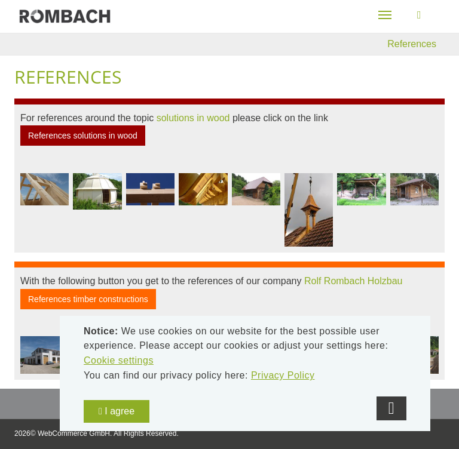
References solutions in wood (82, 135)
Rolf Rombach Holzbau (353, 281)
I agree (116, 411)
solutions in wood (193, 118)
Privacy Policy (283, 375)
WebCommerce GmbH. (75, 433)
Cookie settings (119, 360)
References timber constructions (88, 299)
